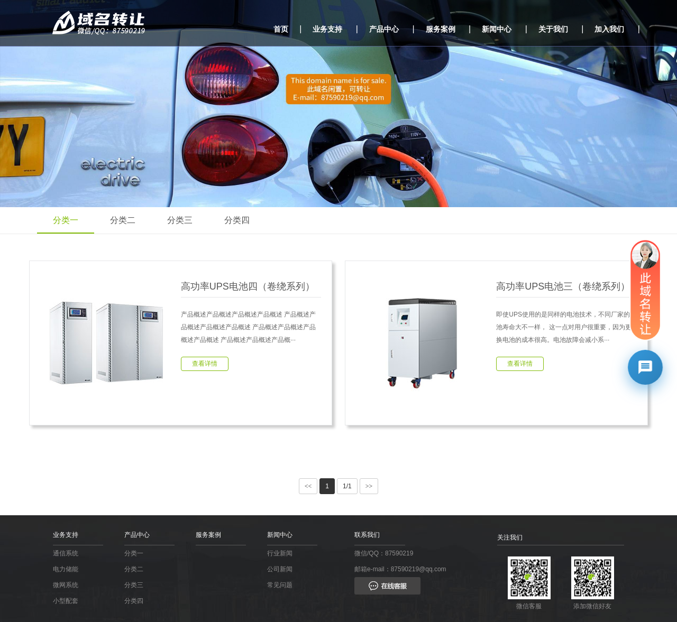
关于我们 (553, 29)
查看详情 (204, 363)
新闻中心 (496, 29)
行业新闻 (279, 553)
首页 (280, 29)
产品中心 (384, 29)
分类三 (180, 220)
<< (308, 486)
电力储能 (65, 569)
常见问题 (279, 585)
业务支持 (327, 29)
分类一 (65, 220)
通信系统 (65, 553)
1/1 (347, 486)
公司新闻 (279, 569)
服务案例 (440, 29)
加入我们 (609, 29)
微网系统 (65, 585)
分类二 (122, 220)
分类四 (237, 220)
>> (369, 486)
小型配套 (65, 601)
